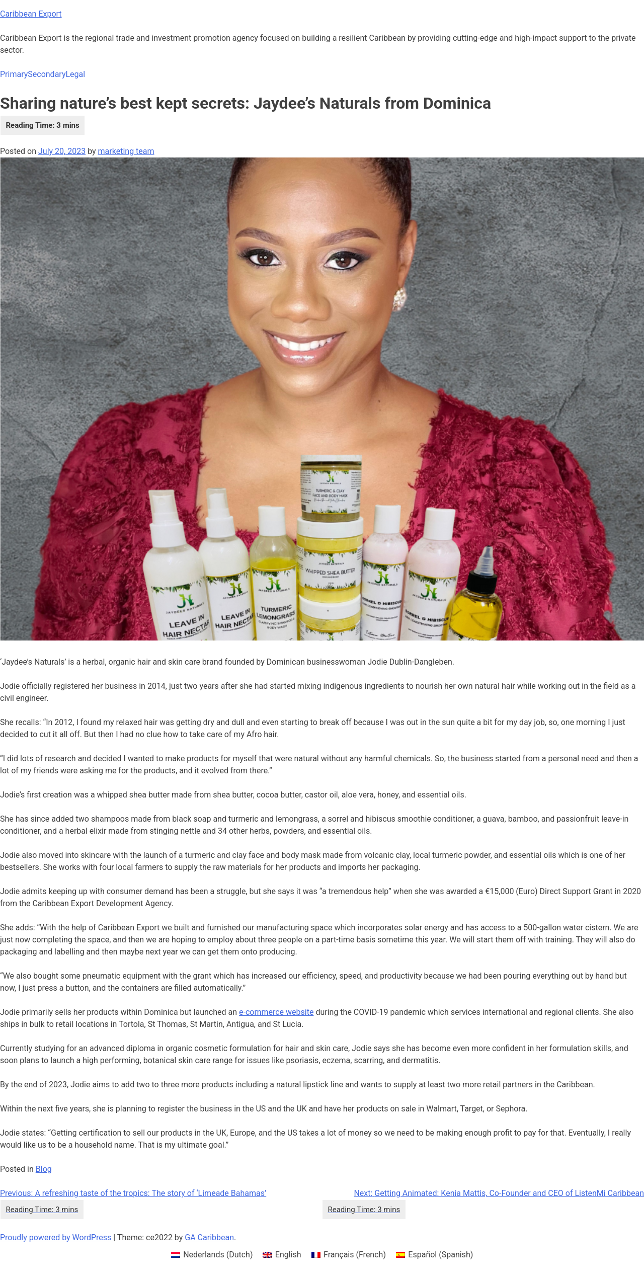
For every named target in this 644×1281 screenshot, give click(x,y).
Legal (75, 74)
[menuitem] (212, 1255)
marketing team (126, 151)
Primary (14, 74)
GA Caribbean (209, 1237)
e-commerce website (276, 1012)
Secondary (46, 74)
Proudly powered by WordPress (56, 1237)
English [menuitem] (288, 1254)
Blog (44, 1169)
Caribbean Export (31, 14)
